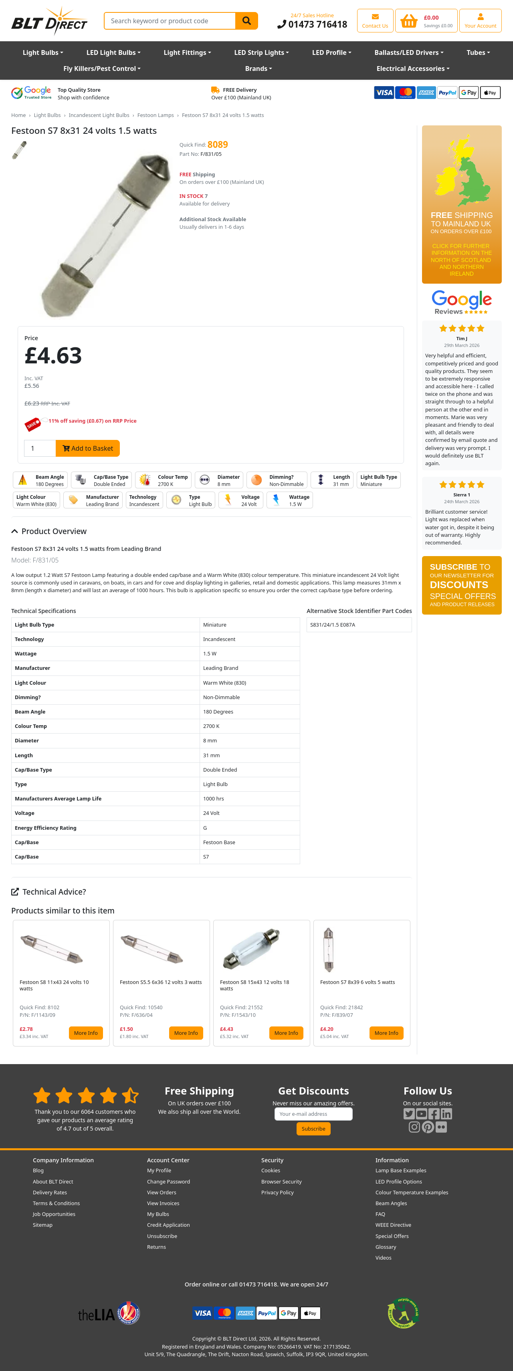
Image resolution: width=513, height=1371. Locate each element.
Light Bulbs (41, 52)
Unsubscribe (162, 1236)
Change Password (168, 1181)
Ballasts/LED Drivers (407, 52)
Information (392, 1160)
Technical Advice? (48, 891)
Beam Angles (391, 1203)
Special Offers (392, 1236)
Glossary (386, 1246)
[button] (405, 983)
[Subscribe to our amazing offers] (314, 1114)
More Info (86, 1032)
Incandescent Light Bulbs (99, 115)
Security (272, 1160)
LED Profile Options (399, 1181)
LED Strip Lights (259, 52)
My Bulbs (158, 1214)
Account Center (168, 1160)
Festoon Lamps (155, 115)
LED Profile (329, 52)
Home (18, 115)
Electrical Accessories (411, 68)
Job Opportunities (54, 1214)
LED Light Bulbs (111, 52)
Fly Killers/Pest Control (99, 68)
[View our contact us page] (375, 20)
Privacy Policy (277, 1192)
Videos (384, 1257)
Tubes (476, 52)
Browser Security (281, 1181)
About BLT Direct (53, 1181)
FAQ (380, 1214)
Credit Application (168, 1224)
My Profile (159, 1170)
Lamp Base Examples (401, 1170)
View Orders (161, 1192)
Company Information (63, 1160)
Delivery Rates (50, 1192)
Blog (38, 1170)
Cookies (270, 1170)
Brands (256, 68)
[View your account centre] (480, 20)
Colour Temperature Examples (412, 1192)
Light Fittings (185, 52)
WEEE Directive (393, 1224)
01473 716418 (312, 24)
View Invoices (163, 1203)
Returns (156, 1246)
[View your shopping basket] (426, 20)
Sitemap (43, 1224)
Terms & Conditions (56, 1203)
